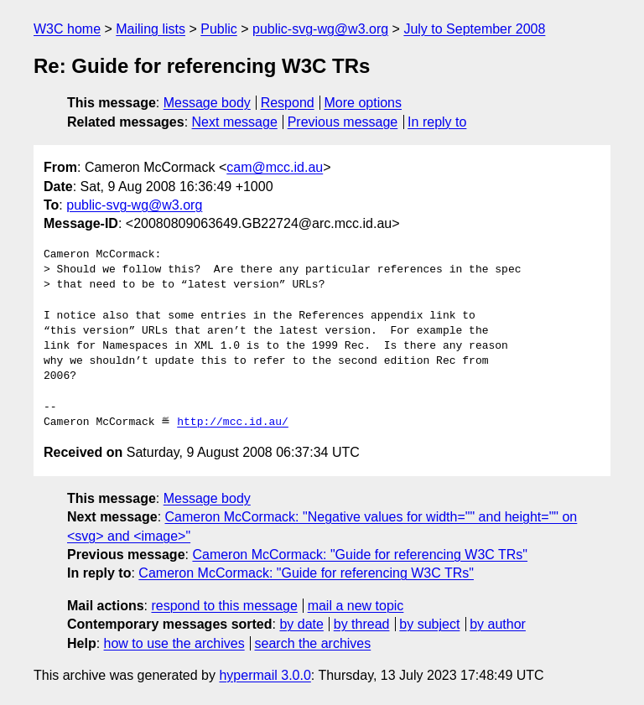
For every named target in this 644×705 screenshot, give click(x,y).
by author (498, 624)
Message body (207, 103)
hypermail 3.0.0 (264, 675)
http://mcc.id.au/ (232, 422)
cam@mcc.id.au (274, 167)
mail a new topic (356, 606)
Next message (235, 122)
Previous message (343, 122)
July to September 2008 (474, 29)
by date (301, 624)
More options (363, 103)
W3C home (67, 29)
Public (218, 29)
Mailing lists (150, 29)
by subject (429, 624)
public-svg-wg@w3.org (320, 29)
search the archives (313, 643)
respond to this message (224, 606)
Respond (287, 103)
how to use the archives (174, 643)
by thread (362, 624)
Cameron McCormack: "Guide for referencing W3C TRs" (359, 554)
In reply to (437, 122)
